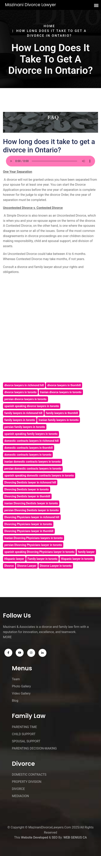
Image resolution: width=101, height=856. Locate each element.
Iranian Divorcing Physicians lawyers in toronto (33, 538)
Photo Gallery (21, 686)
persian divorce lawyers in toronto (25, 399)
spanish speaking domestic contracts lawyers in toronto (39, 475)
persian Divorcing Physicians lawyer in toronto (33, 545)
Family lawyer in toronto (42, 558)
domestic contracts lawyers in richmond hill (31, 440)
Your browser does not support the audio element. (50, 161)
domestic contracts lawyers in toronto (27, 454)
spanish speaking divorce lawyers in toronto (31, 406)
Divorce (9, 565)
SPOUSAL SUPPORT (26, 741)
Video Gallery (21, 693)
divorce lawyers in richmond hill (24, 385)
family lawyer (86, 551)
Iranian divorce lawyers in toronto (61, 392)
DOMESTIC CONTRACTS (29, 774)
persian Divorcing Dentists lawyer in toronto (31, 510)
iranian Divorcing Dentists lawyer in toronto (31, 503)
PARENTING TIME (24, 727)
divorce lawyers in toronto (20, 392)
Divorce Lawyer (26, 565)
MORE (7, 637)
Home (49, 26)
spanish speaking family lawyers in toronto (31, 433)
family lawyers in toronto (19, 420)
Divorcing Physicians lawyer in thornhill (28, 531)
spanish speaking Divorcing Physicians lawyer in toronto (39, 551)
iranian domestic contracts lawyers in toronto (32, 461)
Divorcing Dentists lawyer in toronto (26, 489)
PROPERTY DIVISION (26, 782)
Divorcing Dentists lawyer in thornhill (27, 496)
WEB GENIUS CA (75, 837)
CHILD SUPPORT (24, 734)
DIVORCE (18, 789)
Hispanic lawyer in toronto (77, 558)
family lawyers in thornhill (62, 413)
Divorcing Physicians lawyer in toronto (28, 524)
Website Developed (34, 837)
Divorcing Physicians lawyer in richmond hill (31, 517)
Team (16, 679)
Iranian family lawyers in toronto (58, 420)
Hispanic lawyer (14, 558)
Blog (15, 700)
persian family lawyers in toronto (24, 426)
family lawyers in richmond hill (23, 413)
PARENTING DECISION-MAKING (34, 748)
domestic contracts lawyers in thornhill (28, 447)
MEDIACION (20, 796)
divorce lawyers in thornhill (64, 385)
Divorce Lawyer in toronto (56, 565)
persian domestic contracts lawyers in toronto (32, 468)
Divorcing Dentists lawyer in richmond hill (30, 482)
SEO (55, 837)
